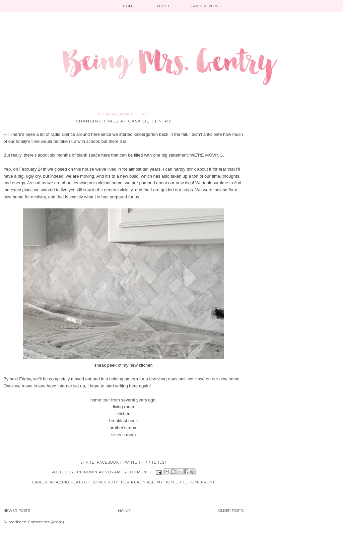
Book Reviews (206, 6)
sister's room (123, 434)
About (163, 6)
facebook (108, 462)
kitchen (123, 413)
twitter (131, 462)
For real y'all (138, 482)
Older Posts (231, 511)
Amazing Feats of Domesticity (84, 482)
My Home (167, 482)
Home (129, 6)
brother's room (123, 427)
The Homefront (197, 482)
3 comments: (138, 472)
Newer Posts (16, 511)
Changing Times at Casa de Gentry (124, 121)
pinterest (155, 462)
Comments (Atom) (46, 522)
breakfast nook (123, 420)
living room (123, 406)
